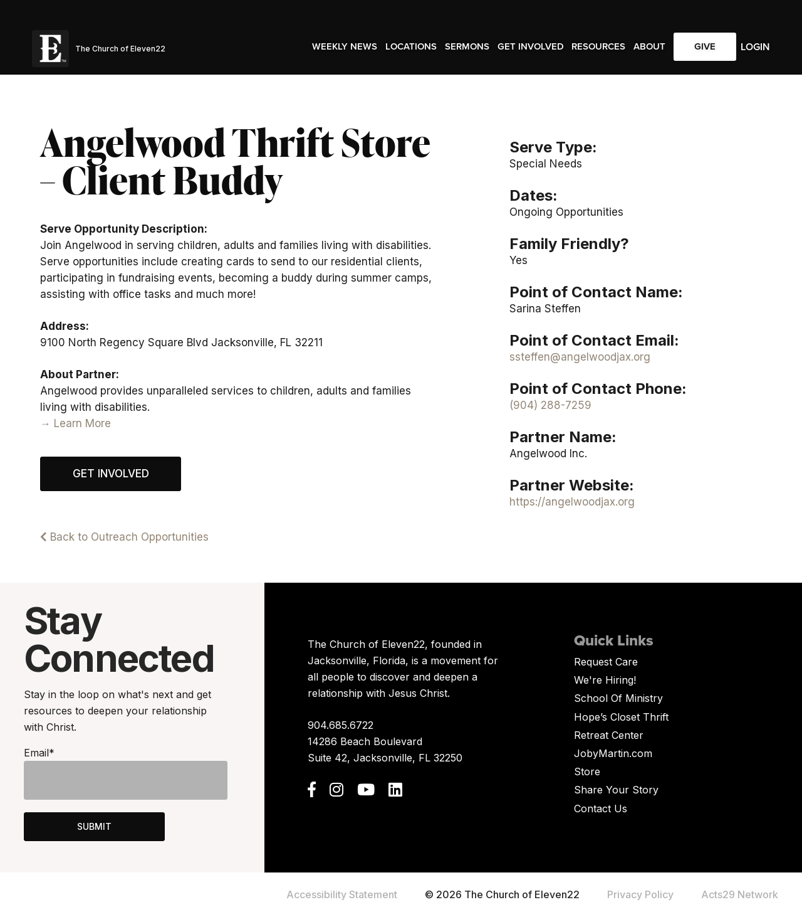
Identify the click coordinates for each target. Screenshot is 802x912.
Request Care (606, 661)
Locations (411, 46)
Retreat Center (608, 735)
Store (587, 771)
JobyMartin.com (613, 753)
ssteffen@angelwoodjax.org (579, 357)
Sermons (467, 46)
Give (705, 46)
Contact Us (600, 808)
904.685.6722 (340, 725)
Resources (598, 46)
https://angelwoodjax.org (572, 502)
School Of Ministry (618, 698)
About (649, 46)
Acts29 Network (739, 894)
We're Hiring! (605, 680)
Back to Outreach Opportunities (124, 537)
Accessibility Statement (341, 894)
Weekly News (344, 46)
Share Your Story (616, 789)
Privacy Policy (640, 894)
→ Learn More (75, 423)
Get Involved (530, 46)
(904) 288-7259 (550, 405)
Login (755, 47)
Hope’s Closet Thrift (621, 717)
